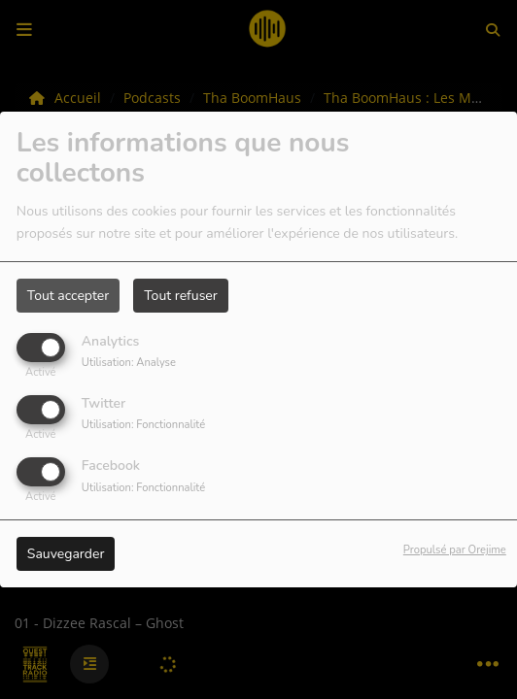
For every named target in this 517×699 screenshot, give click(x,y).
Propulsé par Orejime (454, 550)
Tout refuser (181, 295)
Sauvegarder (66, 554)
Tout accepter (68, 295)
